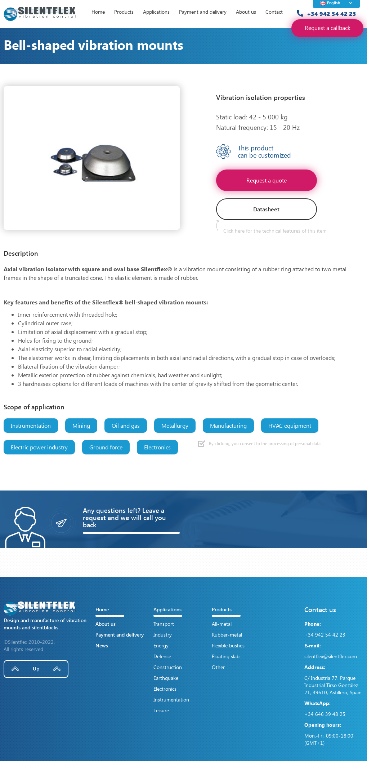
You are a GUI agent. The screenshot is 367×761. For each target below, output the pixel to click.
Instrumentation (31, 425)
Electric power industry (39, 447)
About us (246, 11)
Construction (167, 667)
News (101, 645)
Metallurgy (174, 425)
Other (218, 667)
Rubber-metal (227, 634)
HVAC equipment (289, 425)
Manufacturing (228, 425)
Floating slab (226, 656)
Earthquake (165, 677)
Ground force (105, 447)
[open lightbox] (92, 158)
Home (98, 11)
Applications (156, 11)
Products (124, 11)
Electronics (157, 447)
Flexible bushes (228, 645)
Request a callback (327, 27)
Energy (161, 645)
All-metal (222, 623)
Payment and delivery (203, 11)
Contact (274, 11)
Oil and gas (126, 425)
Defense (162, 656)
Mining (81, 425)
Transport (163, 623)
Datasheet (266, 209)
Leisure (161, 710)
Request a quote (266, 180)
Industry (162, 634)
